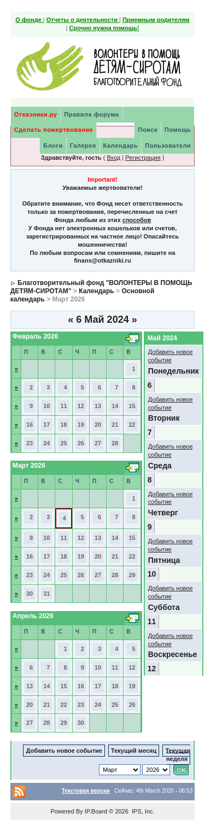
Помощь (178, 129)
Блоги (52, 145)
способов (136, 220)
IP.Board (96, 811)
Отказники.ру (35, 114)
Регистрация (142, 157)
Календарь (120, 145)
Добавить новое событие (64, 750)
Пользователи (168, 145)
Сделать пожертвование (53, 129)
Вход (113, 157)
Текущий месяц (133, 750)
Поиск (147, 129)
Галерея (83, 145)
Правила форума (91, 114)
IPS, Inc (142, 811)
